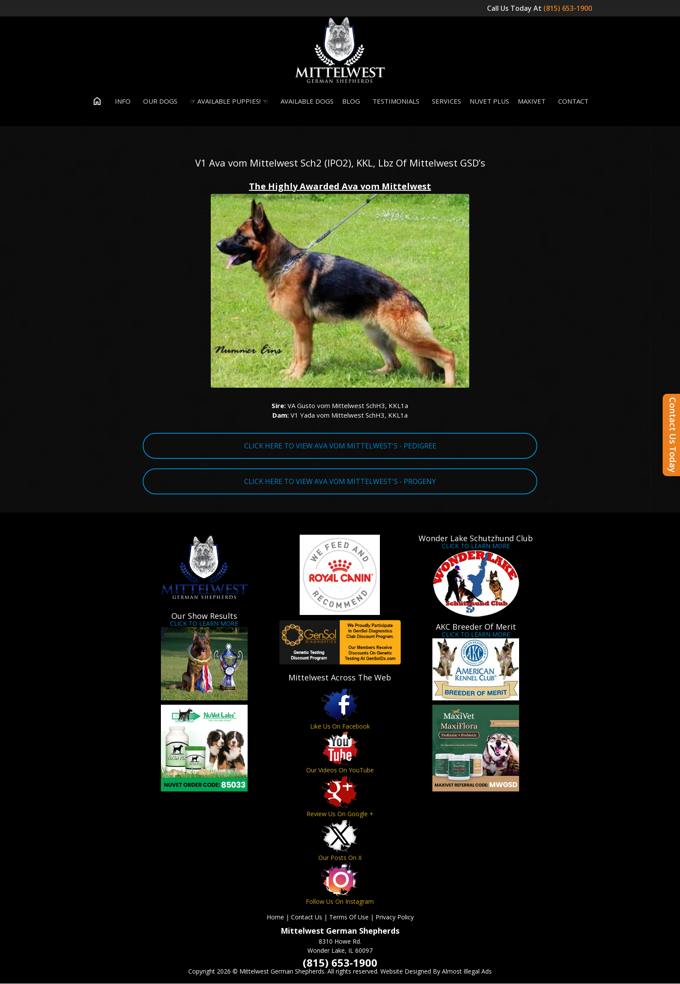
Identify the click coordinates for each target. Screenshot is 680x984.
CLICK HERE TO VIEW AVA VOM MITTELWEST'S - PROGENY (340, 482)
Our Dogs (158, 101)
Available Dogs (305, 101)
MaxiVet (532, 101)
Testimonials (394, 101)
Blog (351, 101)
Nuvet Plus (489, 101)
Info (121, 101)
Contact (571, 101)
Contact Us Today (673, 435)
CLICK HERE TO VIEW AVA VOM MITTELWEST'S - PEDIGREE (340, 446)
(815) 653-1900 (568, 8)
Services (444, 101)
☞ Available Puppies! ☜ (227, 101)
